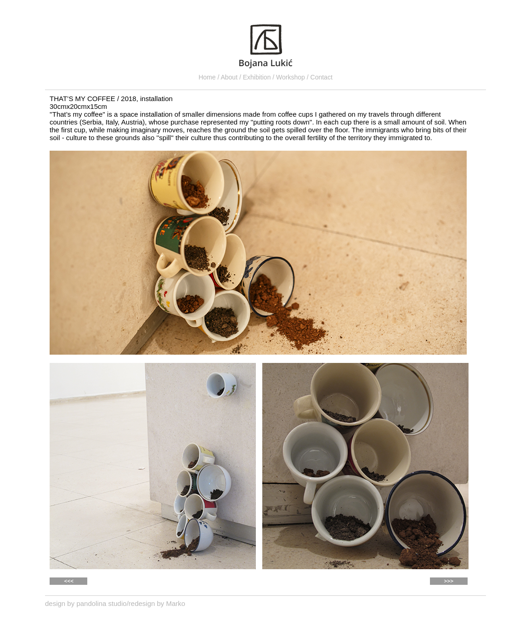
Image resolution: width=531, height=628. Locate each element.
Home (207, 77)
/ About (228, 77)
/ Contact (320, 77)
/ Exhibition (255, 77)
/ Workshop (289, 77)
